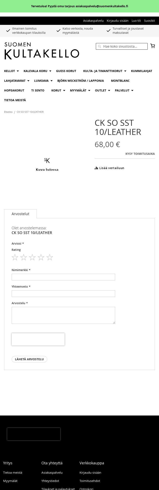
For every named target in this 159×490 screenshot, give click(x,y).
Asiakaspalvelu (93, 21)
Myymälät (10, 481)
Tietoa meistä (12, 472)
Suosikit (149, 21)
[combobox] (122, 46)
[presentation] (38, 339)
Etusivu (8, 111)
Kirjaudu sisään (118, 21)
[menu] (79, 85)
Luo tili (136, 21)
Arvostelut (20, 213)
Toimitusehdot (90, 481)
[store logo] (42, 51)
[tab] (20, 213)
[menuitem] (10, 71)
